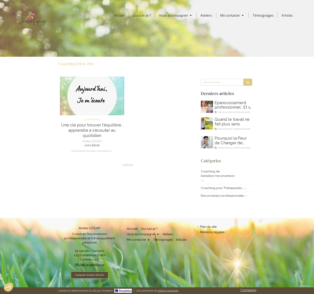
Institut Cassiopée (168, 290)
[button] (8, 287)
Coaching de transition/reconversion (218, 173)
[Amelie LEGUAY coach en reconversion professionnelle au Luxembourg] (207, 123)
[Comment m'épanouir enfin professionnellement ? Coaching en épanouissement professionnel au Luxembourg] (207, 107)
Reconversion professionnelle (222, 196)
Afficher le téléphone (89, 264)
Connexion (248, 290)
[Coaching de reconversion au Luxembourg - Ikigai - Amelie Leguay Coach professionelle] (207, 142)
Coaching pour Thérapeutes (221, 188)
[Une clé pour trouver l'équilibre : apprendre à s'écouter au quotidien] (92, 96)
